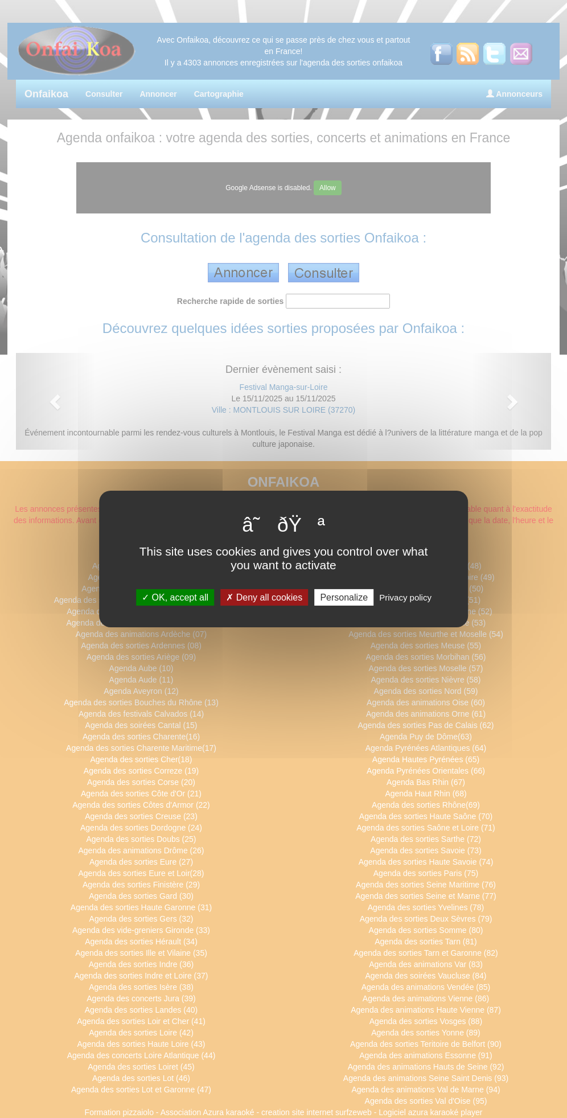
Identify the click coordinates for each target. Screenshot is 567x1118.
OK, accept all (175, 597)
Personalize (344, 597)
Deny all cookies (264, 597)
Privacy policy (405, 597)
